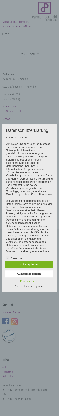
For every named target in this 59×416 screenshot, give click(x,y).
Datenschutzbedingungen (29, 286)
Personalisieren (29, 281)
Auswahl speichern (29, 273)
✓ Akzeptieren (29, 264)
